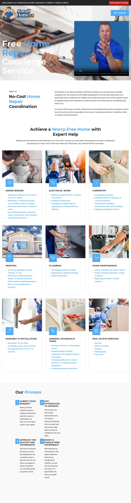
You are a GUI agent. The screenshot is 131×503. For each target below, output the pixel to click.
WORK (75, 13)
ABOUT (64, 13)
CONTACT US (101, 13)
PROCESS (87, 13)
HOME (53, 13)
